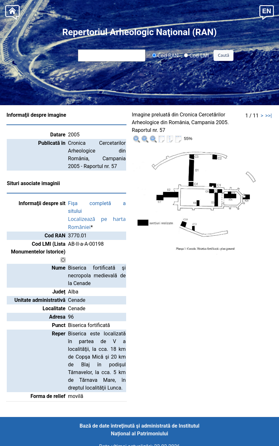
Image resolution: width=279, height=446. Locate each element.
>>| (268, 116)
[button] (266, 11)
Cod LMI (196, 55)
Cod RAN (165, 55)
